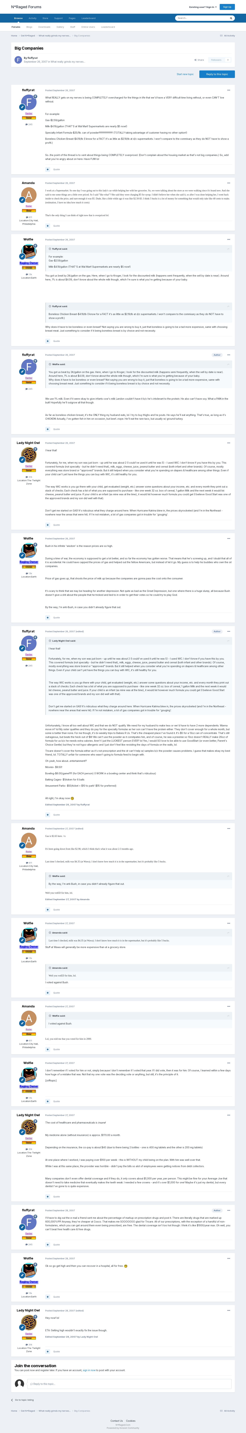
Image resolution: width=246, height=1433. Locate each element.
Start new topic (185, 74)
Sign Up (227, 6)
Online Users (88, 26)
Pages (72, 18)
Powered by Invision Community (123, 1428)
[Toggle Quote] (50, 248)
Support (58, 18)
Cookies (130, 1420)
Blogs (29, 26)
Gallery (60, 26)
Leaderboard (108, 26)
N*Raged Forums (26, 7)
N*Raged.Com (123, 1425)
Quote (56, 169)
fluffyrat (33, 57)
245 (28, 124)
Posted (60, 90)
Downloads (44, 26)
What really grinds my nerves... (68, 61)
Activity (32, 18)
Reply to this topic (217, 74)
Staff (72, 26)
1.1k (29, 274)
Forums (16, 26)
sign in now (89, 1370)
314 (29, 477)
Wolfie (28, 239)
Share (199, 59)
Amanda (28, 183)
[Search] (192, 18)
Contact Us (117, 1420)
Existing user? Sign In (203, 7)
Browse (18, 20)
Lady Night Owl (28, 443)
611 (29, 217)
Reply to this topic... (42, 1383)
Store (45, 18)
